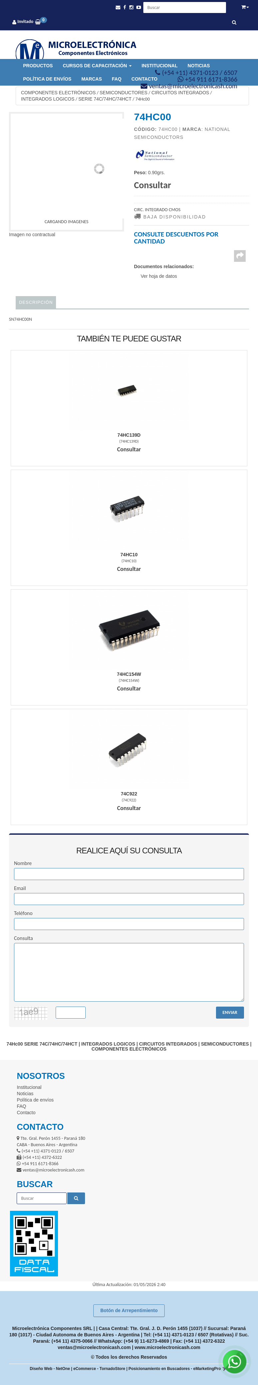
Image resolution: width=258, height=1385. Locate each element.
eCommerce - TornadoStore (99, 1368)
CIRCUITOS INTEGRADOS (180, 92)
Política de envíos (47, 79)
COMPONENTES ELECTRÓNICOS (58, 92)
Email (20, 888)
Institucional (160, 65)
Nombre (23, 863)
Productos (38, 65)
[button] (118, 7)
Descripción (36, 302)
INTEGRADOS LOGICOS (47, 99)
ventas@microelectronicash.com (94, 1347)
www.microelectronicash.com (167, 1347)
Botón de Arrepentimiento (129, 1310)
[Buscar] (234, 23)
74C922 (129, 793)
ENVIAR (230, 1012)
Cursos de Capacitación (97, 65)
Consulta (23, 938)
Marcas (91, 79)
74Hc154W (129, 674)
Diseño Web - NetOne (50, 1368)
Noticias (199, 65)
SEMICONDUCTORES (124, 92)
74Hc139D (128, 435)
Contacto (26, 1112)
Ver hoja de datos (159, 276)
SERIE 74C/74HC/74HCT (105, 99)
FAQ (117, 79)
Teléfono (23, 913)
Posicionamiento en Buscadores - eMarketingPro (175, 1368)
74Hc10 (128, 554)
